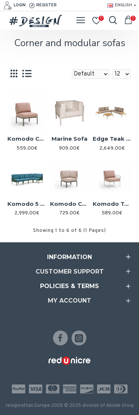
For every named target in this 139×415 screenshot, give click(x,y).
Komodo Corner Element (69, 203)
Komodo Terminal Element (112, 203)
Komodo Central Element (26, 138)
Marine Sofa (69, 138)
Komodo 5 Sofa (26, 203)
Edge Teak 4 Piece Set (112, 138)
